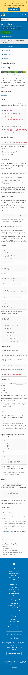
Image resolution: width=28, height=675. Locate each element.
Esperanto (20, 664)
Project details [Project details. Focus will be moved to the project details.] (5, 50)
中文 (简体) (22, 662)
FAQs (14, 579)
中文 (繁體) (6, 664)
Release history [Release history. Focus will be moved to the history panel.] (6, 54)
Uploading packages (13, 573)
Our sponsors (14, 595)
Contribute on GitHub (13, 605)
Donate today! (14, 640)
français (13, 661)
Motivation (5, 95)
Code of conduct (13, 623)
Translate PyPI (13, 607)
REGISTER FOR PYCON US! (13, 9)
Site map (14, 649)
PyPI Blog (13, 587)
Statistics (14, 591)
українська (8, 662)
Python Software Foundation (17, 644)
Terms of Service (13, 619)
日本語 (18, 661)
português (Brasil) (23, 661)
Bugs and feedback (14, 603)
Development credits (13, 611)
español (9, 661)
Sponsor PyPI (14, 609)
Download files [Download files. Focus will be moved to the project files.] (6, 58)
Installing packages (13, 571)
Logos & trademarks (14, 593)
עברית (15, 664)
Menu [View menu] (24, 14)
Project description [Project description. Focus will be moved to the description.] (7, 46)
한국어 (24, 664)
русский (11, 664)
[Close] (26, 2)
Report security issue (14, 621)
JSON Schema (10, 531)
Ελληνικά (13, 662)
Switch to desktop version (14, 653)
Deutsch (17, 662)
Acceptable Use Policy (13, 627)
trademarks (11, 644)
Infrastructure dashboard (13, 589)
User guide (13, 575)
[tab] (14, 46)
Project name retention (13, 577)
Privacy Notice (13, 625)
